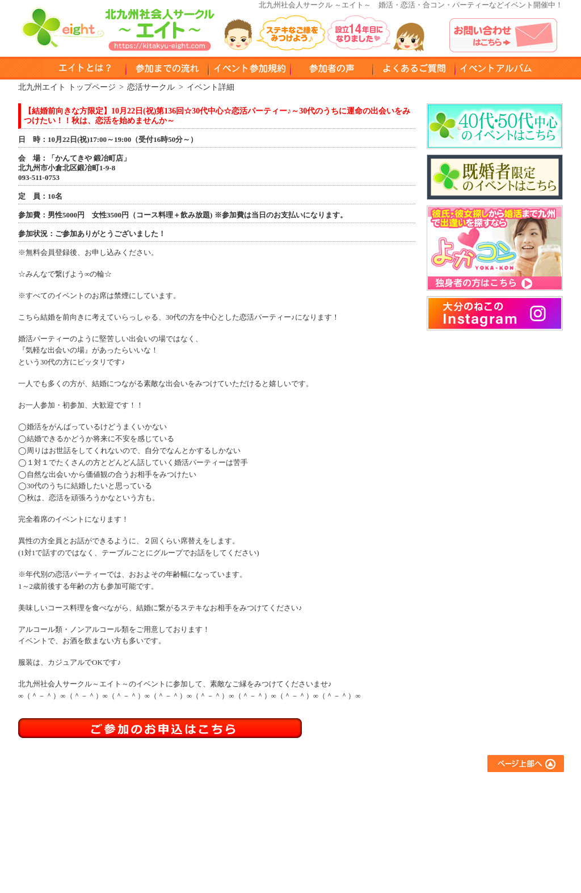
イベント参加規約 (249, 68)
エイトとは (85, 68)
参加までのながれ (167, 68)
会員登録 (254, 834)
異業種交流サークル (375, 819)
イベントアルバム (496, 68)
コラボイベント (367, 849)
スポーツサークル (371, 834)
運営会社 (458, 849)
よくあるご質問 (469, 788)
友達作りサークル (371, 788)
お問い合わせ (466, 819)
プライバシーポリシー (480, 834)
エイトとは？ (261, 788)
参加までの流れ (265, 803)
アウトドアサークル (375, 803)
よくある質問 (414, 68)
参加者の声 (331, 68)
